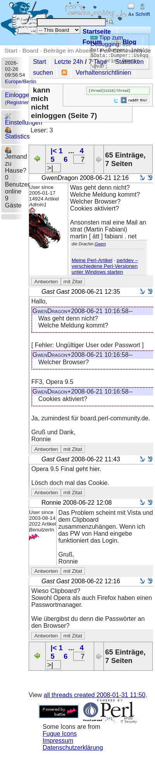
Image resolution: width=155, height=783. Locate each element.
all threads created (94, 695)
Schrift (139, 14)
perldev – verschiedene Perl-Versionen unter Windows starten (105, 266)
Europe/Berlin (20, 81)
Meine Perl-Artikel (92, 260)
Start (11, 50)
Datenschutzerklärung (73, 747)
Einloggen (19, 95)
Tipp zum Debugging (107, 40)
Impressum (58, 740)
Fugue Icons (60, 733)
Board (30, 50)
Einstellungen (23, 119)
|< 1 (57, 151)
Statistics (17, 133)
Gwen (100, 244)
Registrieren (20, 102)
